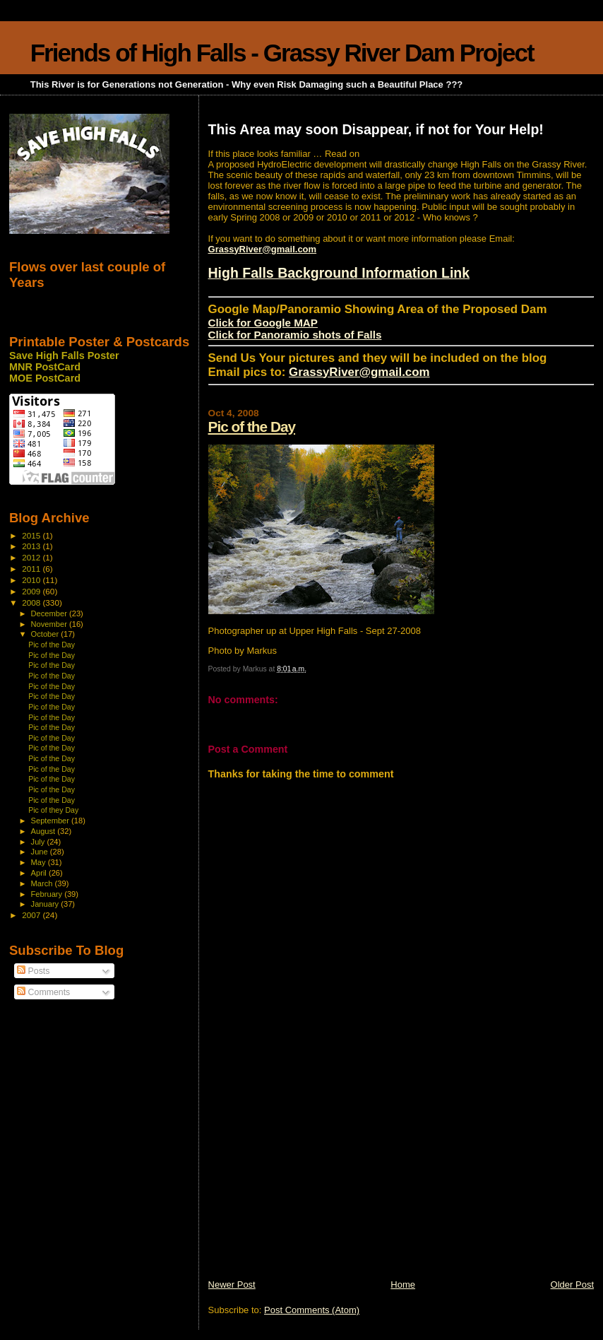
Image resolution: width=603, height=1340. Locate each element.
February (48, 894)
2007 (32, 914)
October (46, 634)
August (44, 831)
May (39, 862)
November (50, 624)
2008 (32, 602)
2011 (32, 568)
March (43, 883)
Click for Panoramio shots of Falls (295, 335)
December (50, 613)
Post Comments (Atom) (311, 1310)
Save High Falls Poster (64, 355)
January (46, 904)
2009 (32, 591)
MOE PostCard (44, 378)
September (51, 820)
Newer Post (232, 1284)
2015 (32, 535)
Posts (33, 971)
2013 (32, 546)
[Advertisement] (314, 1179)
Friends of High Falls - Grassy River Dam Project (282, 52)
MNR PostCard (44, 366)
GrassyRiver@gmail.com (262, 249)
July (39, 842)
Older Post (572, 1284)
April (40, 873)
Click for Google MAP (263, 323)
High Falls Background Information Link (339, 273)
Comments (43, 992)
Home (402, 1284)
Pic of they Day (53, 810)
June (40, 851)
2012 (32, 557)
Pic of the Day (252, 426)
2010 (32, 579)
